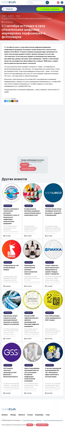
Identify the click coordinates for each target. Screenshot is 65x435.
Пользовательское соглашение (32, 420)
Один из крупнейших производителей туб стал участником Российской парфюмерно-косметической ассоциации (31, 374)
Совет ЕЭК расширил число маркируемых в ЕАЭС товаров (53, 318)
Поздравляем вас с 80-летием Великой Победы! (11, 267)
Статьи (30, 415)
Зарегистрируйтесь (28, 168)
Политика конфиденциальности (53, 420)
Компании (39, 415)
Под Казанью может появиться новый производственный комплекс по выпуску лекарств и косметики (11, 320)
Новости (21, 415)
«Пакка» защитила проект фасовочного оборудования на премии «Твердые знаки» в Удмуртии (52, 270)
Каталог (5, 415)
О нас (48, 415)
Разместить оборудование (50, 9)
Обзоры (13, 415)
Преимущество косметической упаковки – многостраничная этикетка (30, 270)
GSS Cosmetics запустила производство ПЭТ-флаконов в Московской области (10, 372)
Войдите (24, 164)
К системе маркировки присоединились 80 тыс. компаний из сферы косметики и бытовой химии (53, 372)
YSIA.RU (13, 98)
